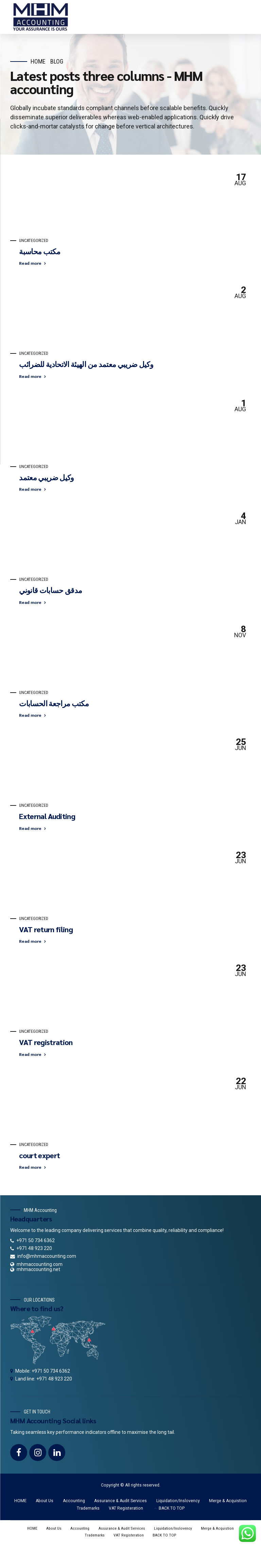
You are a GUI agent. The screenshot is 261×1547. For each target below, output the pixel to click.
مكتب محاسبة (39, 251)
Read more (30, 263)
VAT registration (46, 1042)
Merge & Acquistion (228, 1500)
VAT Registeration (126, 1508)
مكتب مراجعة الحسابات (54, 703)
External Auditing (47, 816)
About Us (44, 1500)
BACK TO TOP (172, 1508)
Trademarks (88, 1508)
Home (38, 61)
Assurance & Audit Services (120, 1500)
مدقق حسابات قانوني (50, 590)
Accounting (74, 1500)
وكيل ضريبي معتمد (46, 477)
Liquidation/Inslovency (178, 1500)
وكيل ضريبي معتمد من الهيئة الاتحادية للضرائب (86, 364)
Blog (56, 61)
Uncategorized (33, 240)
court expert (39, 1155)
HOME (20, 1500)
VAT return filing (46, 929)
